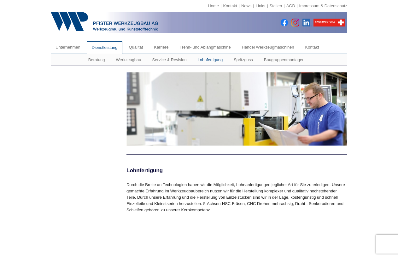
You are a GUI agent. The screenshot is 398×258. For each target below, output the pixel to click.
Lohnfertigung (210, 59)
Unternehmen (68, 47)
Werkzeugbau (128, 59)
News (246, 5)
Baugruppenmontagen (284, 59)
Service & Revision (169, 59)
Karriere (161, 47)
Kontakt (230, 5)
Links (260, 5)
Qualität (136, 47)
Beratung (96, 59)
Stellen (276, 5)
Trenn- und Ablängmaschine (205, 47)
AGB (290, 5)
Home (213, 5)
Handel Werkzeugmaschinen (268, 47)
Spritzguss (243, 59)
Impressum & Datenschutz (323, 5)
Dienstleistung (105, 47)
